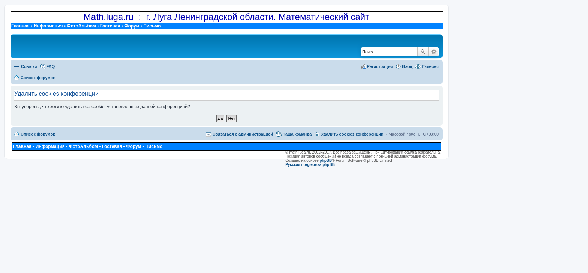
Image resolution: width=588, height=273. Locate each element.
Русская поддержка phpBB (310, 165)
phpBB (326, 160)
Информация (48, 26)
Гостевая (110, 26)
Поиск (423, 51)
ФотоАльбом (81, 26)
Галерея (430, 66)
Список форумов (38, 134)
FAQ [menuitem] (50, 66)
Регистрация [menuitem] (380, 66)
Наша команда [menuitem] (297, 134)
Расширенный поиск (434, 51)
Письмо (151, 26)
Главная (20, 26)
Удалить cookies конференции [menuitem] (352, 134)
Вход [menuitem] (407, 66)
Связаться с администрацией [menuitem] (243, 134)
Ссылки (29, 66)
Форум (131, 26)
